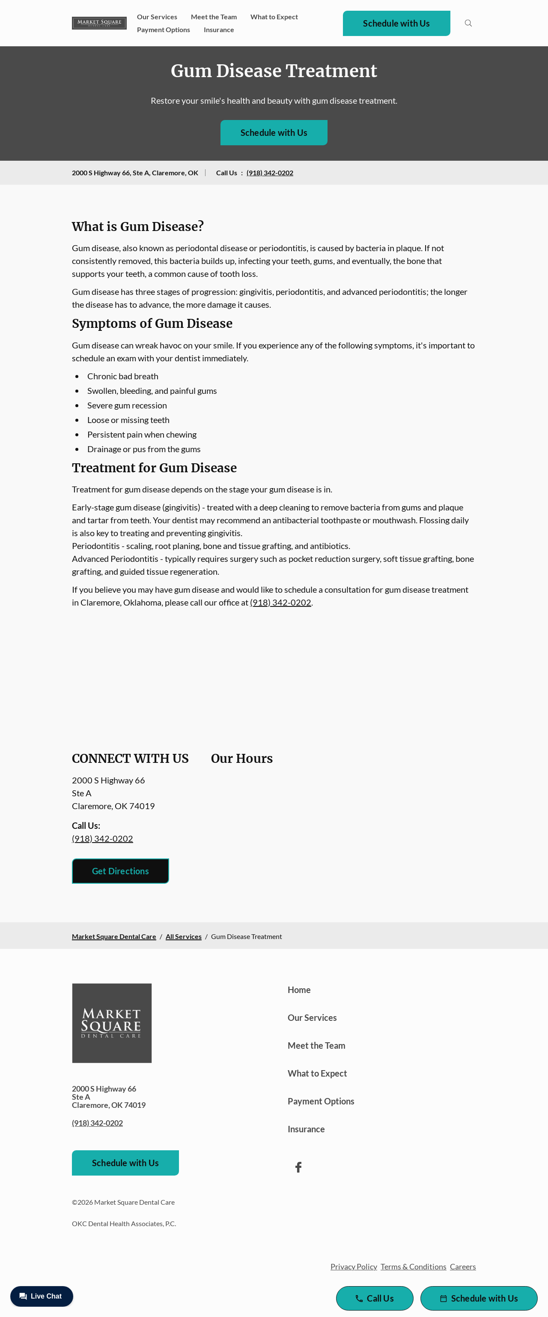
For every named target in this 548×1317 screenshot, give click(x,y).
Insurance (219, 29)
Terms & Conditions (414, 1266)
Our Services (157, 16)
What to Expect (274, 16)
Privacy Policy (354, 1266)
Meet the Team (214, 16)
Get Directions (120, 871)
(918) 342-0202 (270, 172)
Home (299, 989)
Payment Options (163, 29)
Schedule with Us (396, 23)
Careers (463, 1266)
